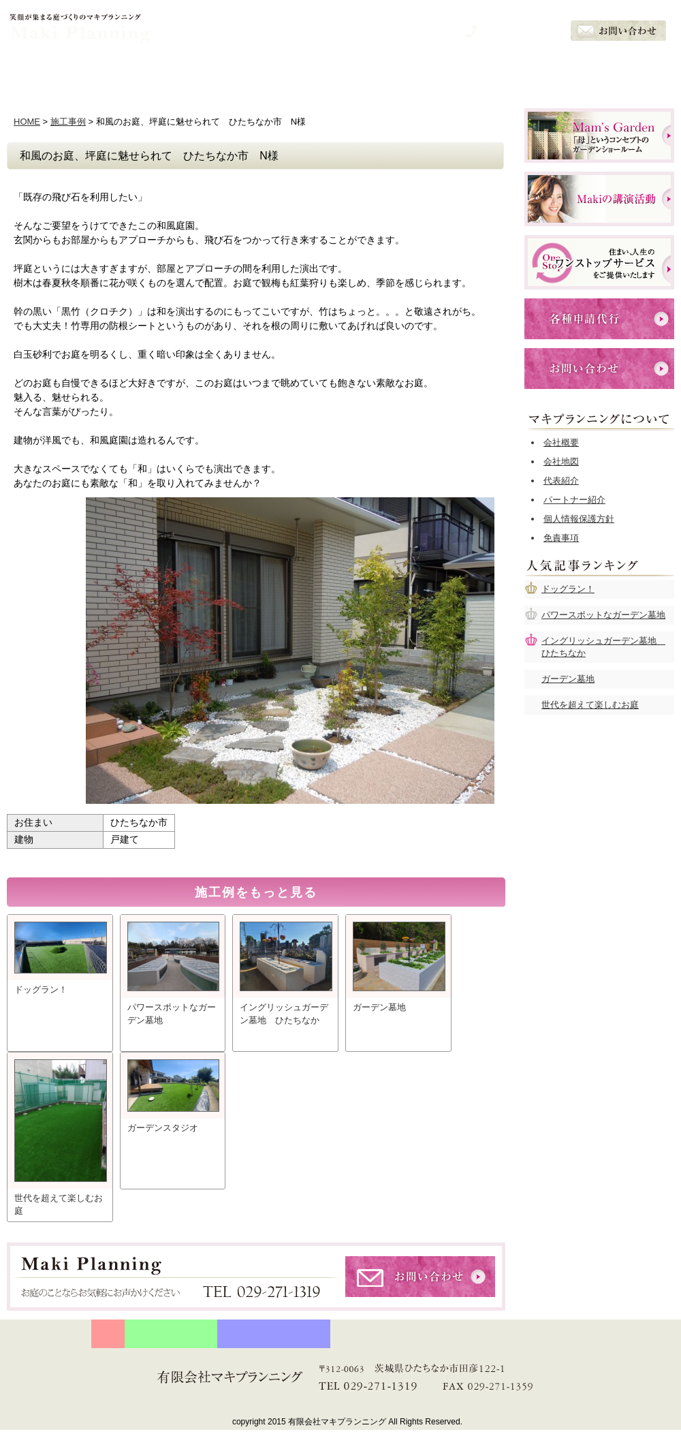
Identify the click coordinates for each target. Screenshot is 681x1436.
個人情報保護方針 (578, 519)
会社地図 (561, 461)
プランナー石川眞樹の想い (273, 1334)
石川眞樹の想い (245, 72)
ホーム (54, 72)
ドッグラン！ (568, 589)
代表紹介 (561, 480)
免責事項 (561, 538)
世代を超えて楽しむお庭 (590, 705)
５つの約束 (149, 72)
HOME (27, 121)
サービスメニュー (340, 72)
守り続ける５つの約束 (171, 1334)
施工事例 (68, 121)
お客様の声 (531, 72)
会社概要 (626, 72)
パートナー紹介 (574, 500)
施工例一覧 (436, 72)
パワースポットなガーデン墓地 (603, 615)
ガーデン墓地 (568, 679)
